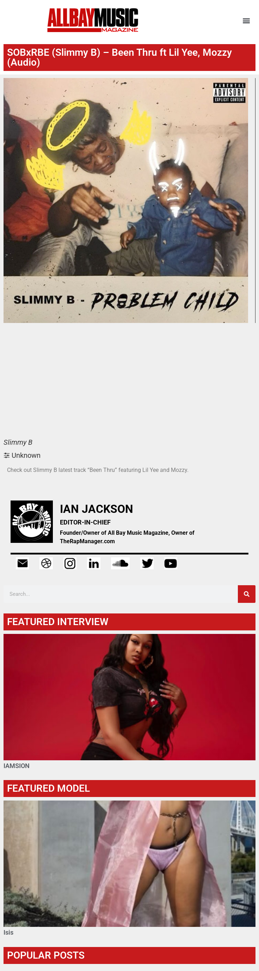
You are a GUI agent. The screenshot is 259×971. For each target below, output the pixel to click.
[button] (246, 20)
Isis (8, 932)
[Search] (246, 594)
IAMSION (17, 765)
